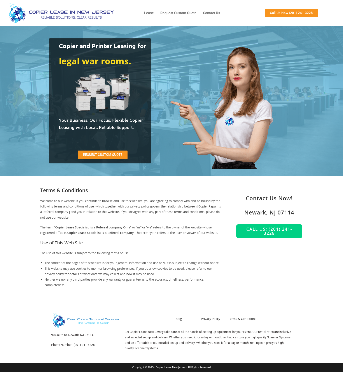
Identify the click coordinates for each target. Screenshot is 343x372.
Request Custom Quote (178, 13)
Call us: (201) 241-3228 (269, 231)
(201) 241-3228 (84, 344)
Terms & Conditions (242, 319)
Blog (179, 319)
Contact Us (211, 13)
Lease (149, 13)
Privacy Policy (210, 319)
